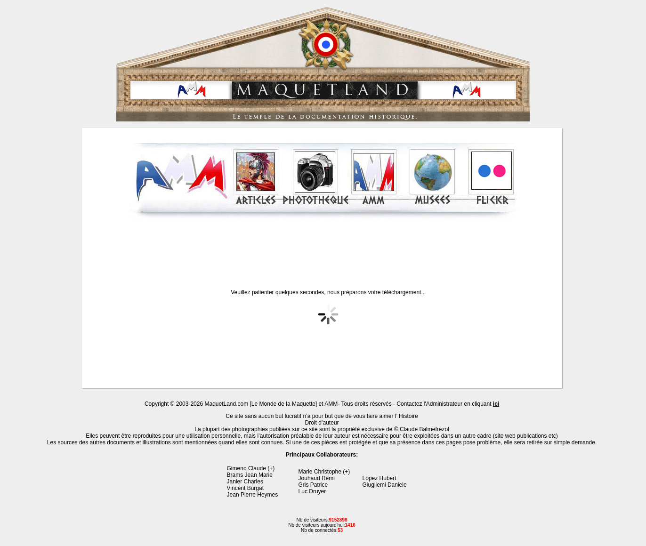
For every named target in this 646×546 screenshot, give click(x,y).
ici (496, 404)
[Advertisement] (323, 246)
